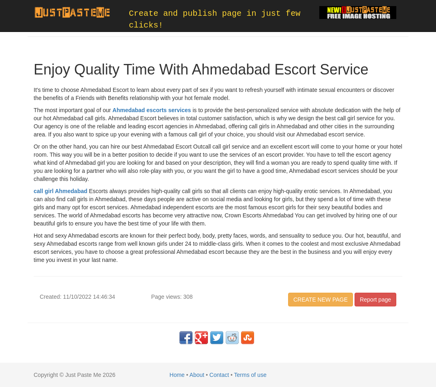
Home (176, 375)
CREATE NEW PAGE (320, 299)
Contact (219, 375)
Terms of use (250, 375)
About (197, 375)
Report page (375, 299)
